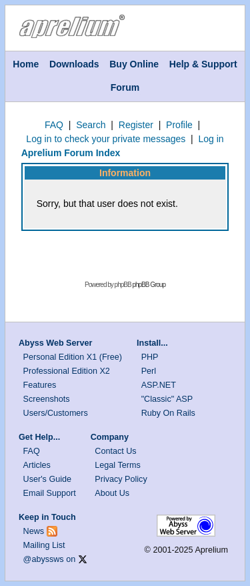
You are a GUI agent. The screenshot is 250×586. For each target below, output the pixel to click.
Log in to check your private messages (105, 138)
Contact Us (115, 451)
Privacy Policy (121, 479)
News (34, 531)
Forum (125, 87)
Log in (210, 138)
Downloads (74, 64)
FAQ (54, 124)
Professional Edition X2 (66, 371)
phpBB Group (148, 284)
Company (110, 437)
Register (136, 124)
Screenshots (46, 399)
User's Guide (47, 479)
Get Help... (39, 437)
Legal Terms (117, 465)
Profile (179, 124)
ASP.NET (158, 385)
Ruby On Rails (168, 413)
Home (26, 64)
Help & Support (203, 64)
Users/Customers (55, 413)
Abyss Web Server (55, 343)
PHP (150, 357)
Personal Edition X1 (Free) (72, 357)
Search (90, 124)
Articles (37, 465)
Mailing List (44, 545)
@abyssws (43, 559)
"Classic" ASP (167, 399)
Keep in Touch (47, 517)
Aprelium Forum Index (71, 153)
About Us (112, 493)
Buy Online (134, 64)
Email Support (49, 493)
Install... (152, 343)
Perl (148, 371)
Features (40, 385)
